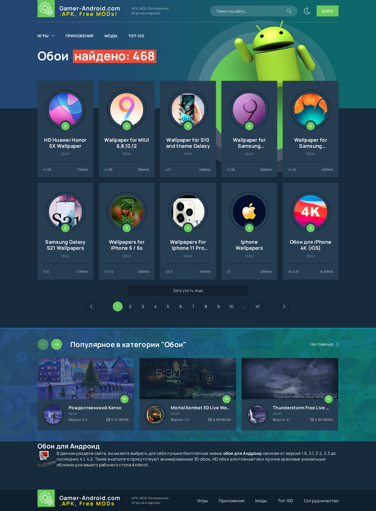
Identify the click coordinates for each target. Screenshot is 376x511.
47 (258, 306)
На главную (322, 344)
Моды (111, 35)
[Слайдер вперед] (56, 344)
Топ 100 (136, 35)
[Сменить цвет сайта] (307, 11)
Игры (42, 35)
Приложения (80, 35)
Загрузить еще (188, 290)
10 (231, 306)
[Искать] (289, 10)
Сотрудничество (321, 501)
